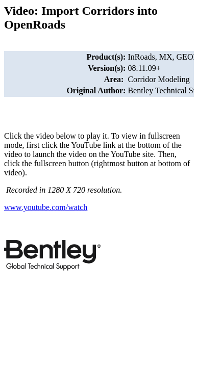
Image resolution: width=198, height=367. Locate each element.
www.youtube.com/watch (45, 207)
